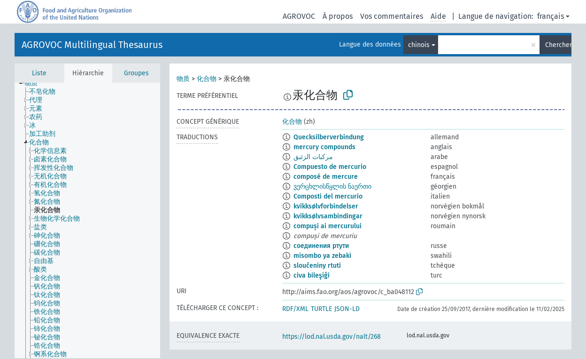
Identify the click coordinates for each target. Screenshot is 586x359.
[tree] (87, 220)
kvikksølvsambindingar (327, 216)
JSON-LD (347, 309)
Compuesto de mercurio (329, 167)
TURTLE (321, 309)
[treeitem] (35, 83)
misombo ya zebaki (322, 256)
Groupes (136, 73)
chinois (419, 45)
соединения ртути (321, 246)
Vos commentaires (391, 16)
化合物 (206, 79)
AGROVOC (299, 16)
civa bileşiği (311, 275)
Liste (39, 73)
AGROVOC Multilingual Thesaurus (92, 44)
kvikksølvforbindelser (325, 206)
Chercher (558, 45)
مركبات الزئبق (313, 157)
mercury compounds (324, 147)
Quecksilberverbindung (328, 137)
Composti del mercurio (327, 196)
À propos (338, 16)
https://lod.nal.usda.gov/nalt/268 (331, 337)
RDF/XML (295, 309)
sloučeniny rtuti (317, 266)
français (550, 16)
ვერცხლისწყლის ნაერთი (332, 187)
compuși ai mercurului (327, 226)
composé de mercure (325, 177)
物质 (183, 79)
